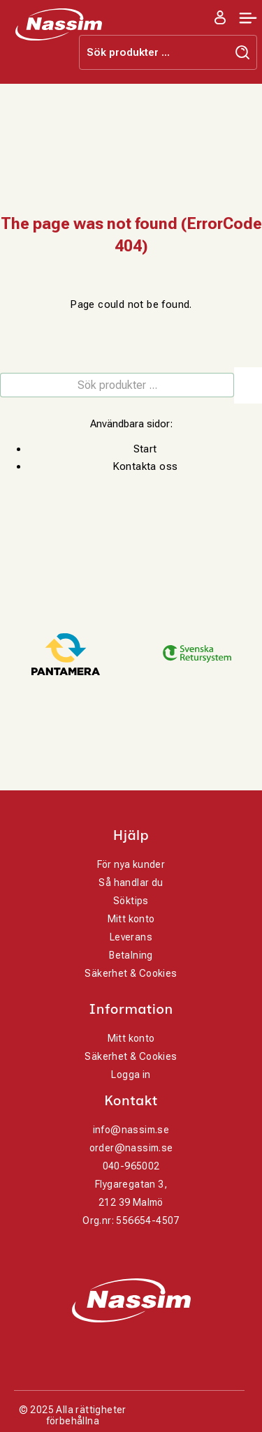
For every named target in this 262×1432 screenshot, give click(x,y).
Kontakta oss (145, 466)
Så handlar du (131, 882)
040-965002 (131, 1166)
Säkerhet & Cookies (131, 973)
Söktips (131, 900)
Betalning (131, 955)
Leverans (131, 937)
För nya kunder (131, 864)
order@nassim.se (131, 1147)
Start (145, 449)
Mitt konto (131, 918)
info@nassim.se (131, 1129)
